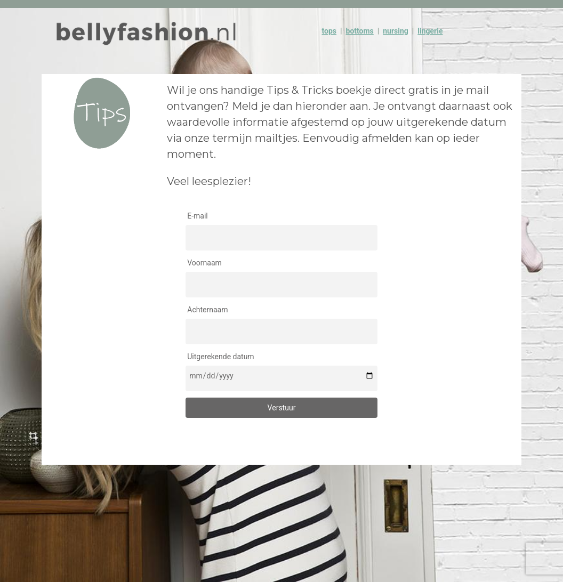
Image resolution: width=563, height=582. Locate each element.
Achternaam (207, 309)
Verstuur (282, 407)
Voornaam (204, 262)
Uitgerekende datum (220, 356)
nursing (395, 31)
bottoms (360, 31)
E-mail (197, 216)
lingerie (430, 31)
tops (329, 31)
